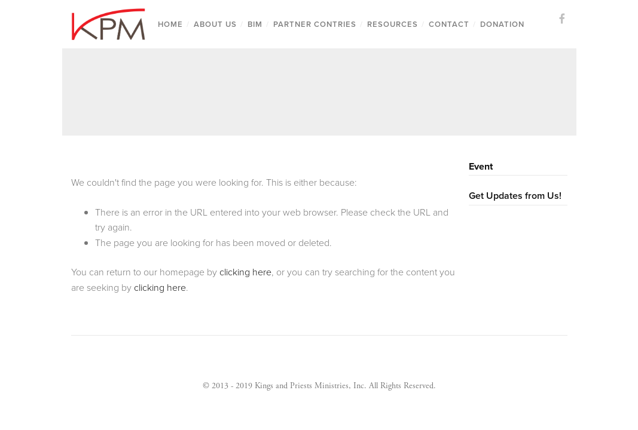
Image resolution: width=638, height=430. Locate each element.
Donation (502, 24)
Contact (449, 24)
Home (170, 24)
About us (215, 24)
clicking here (245, 271)
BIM (255, 24)
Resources (392, 24)
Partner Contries (314, 24)
